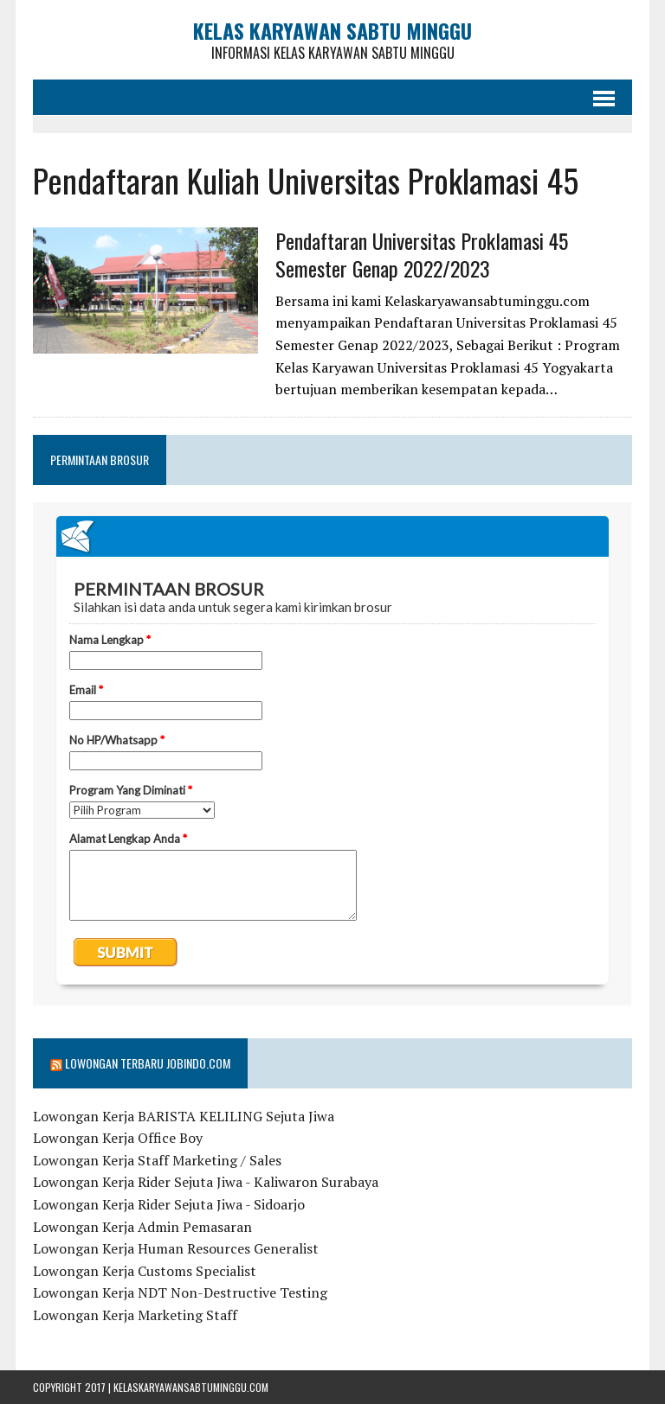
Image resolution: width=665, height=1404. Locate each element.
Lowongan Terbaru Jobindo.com (147, 1063)
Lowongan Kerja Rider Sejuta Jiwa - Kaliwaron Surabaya (205, 1181)
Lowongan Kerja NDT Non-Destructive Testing (180, 1292)
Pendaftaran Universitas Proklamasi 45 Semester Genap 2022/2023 (421, 254)
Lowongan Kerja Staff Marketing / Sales (157, 1160)
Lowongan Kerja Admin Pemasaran (142, 1226)
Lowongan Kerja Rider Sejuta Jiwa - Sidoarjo (169, 1204)
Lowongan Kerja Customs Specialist (144, 1270)
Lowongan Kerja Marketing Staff (135, 1314)
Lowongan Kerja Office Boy (118, 1137)
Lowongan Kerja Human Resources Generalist (176, 1248)
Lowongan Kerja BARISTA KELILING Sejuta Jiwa (183, 1116)
